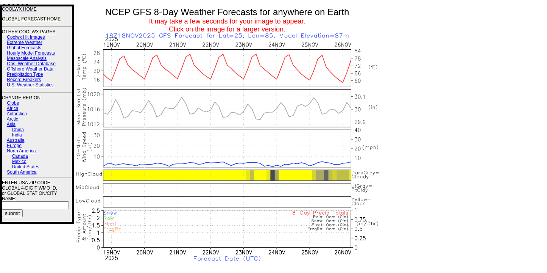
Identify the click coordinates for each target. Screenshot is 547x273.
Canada (20, 156)
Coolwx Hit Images (26, 37)
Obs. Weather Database (31, 63)
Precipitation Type (25, 74)
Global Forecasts (24, 47)
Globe (13, 103)
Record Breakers (24, 79)
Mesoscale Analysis (27, 58)
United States (25, 166)
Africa (13, 108)
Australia (16, 140)
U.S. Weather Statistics (30, 85)
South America (21, 172)
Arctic (12, 119)
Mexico (19, 161)
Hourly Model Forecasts (31, 53)
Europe (14, 145)
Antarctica (17, 113)
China (18, 129)
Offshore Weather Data (30, 69)
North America (21, 151)
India (17, 135)
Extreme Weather (24, 42)
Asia (11, 124)
